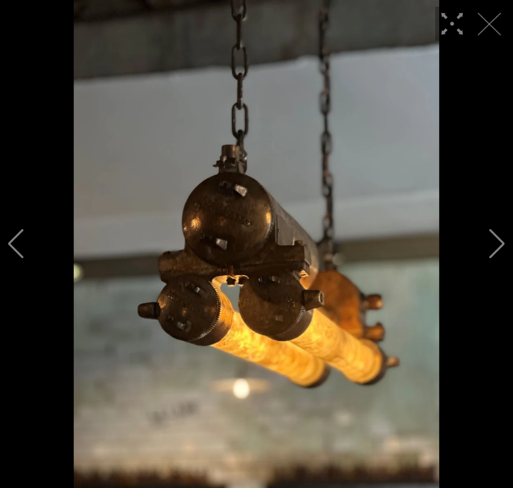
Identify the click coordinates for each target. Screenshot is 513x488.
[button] (16, 244)
